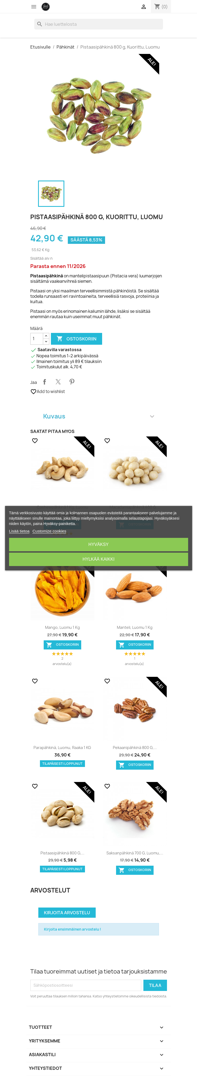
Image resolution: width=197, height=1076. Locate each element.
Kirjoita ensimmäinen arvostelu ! (72, 929)
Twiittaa (58, 381)
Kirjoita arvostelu (67, 913)
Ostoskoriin (76, 338)
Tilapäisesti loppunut (62, 763)
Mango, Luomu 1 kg (62, 627)
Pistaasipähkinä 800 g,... (62, 852)
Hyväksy (98, 544)
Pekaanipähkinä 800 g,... (135, 747)
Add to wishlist (47, 391)
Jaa (44, 381)
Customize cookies (49, 531)
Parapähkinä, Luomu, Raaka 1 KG (62, 747)
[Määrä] (36, 339)
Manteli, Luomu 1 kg (135, 627)
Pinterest (71, 381)
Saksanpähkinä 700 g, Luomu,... (134, 852)
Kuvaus (98, 416)
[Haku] (98, 24)
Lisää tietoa (19, 531)
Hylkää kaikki (98, 559)
